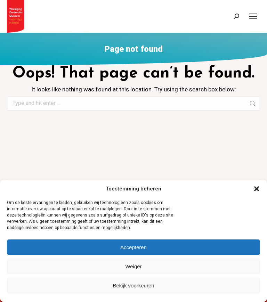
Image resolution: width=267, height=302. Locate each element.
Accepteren (133, 247)
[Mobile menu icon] (253, 16)
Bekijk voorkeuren (133, 285)
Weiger (133, 266)
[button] (256, 188)
